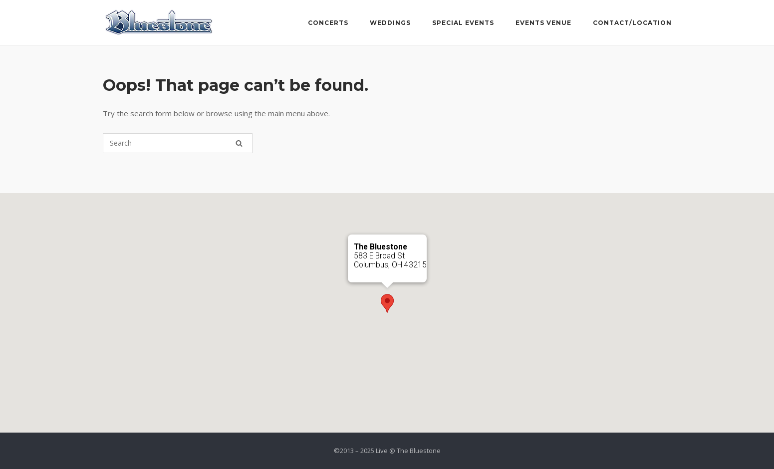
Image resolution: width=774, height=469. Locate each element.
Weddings (390, 22)
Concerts (328, 22)
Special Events (463, 22)
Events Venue (543, 22)
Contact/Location (632, 22)
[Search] (239, 143)
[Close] (415, 246)
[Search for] (178, 143)
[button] (387, 303)
